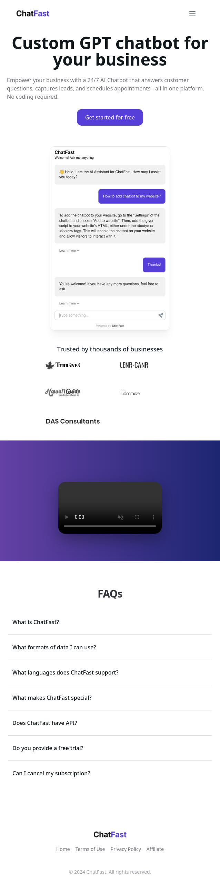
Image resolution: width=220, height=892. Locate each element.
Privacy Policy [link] (125, 849)
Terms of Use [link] (90, 849)
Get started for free (110, 117)
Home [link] (63, 849)
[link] (33, 14)
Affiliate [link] (155, 849)
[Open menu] (192, 14)
